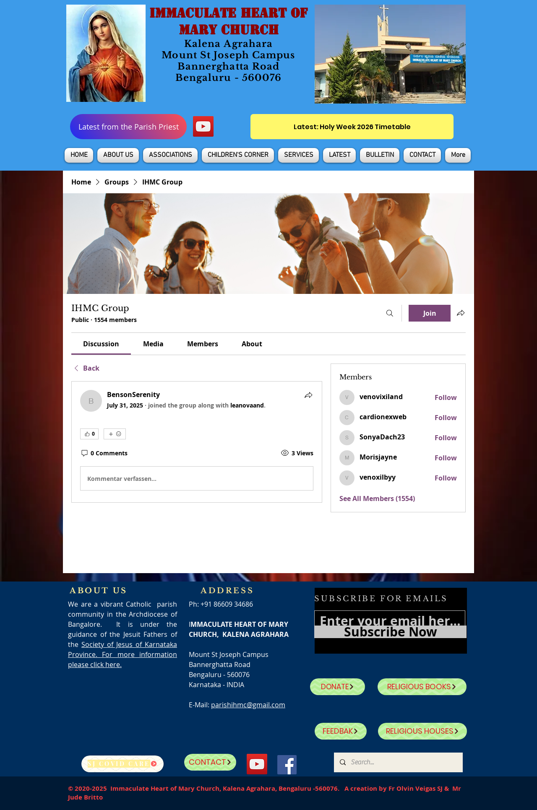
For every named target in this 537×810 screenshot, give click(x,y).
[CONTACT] (210, 762)
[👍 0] (89, 433)
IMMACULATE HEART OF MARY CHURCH (228, 21)
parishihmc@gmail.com (248, 704)
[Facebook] (287, 764)
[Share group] (461, 313)
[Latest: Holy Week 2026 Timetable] (352, 126)
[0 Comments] (104, 453)
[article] (196, 442)
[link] (101, 343)
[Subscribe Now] (390, 632)
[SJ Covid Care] (122, 763)
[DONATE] (337, 686)
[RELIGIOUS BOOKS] (422, 686)
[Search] (390, 313)
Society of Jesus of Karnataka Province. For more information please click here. (122, 654)
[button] (118, 155)
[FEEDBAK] (341, 731)
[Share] (308, 395)
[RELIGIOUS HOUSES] (422, 731)
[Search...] (398, 762)
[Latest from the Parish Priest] (128, 126)
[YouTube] (203, 126)
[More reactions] (115, 433)
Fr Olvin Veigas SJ (415, 788)
